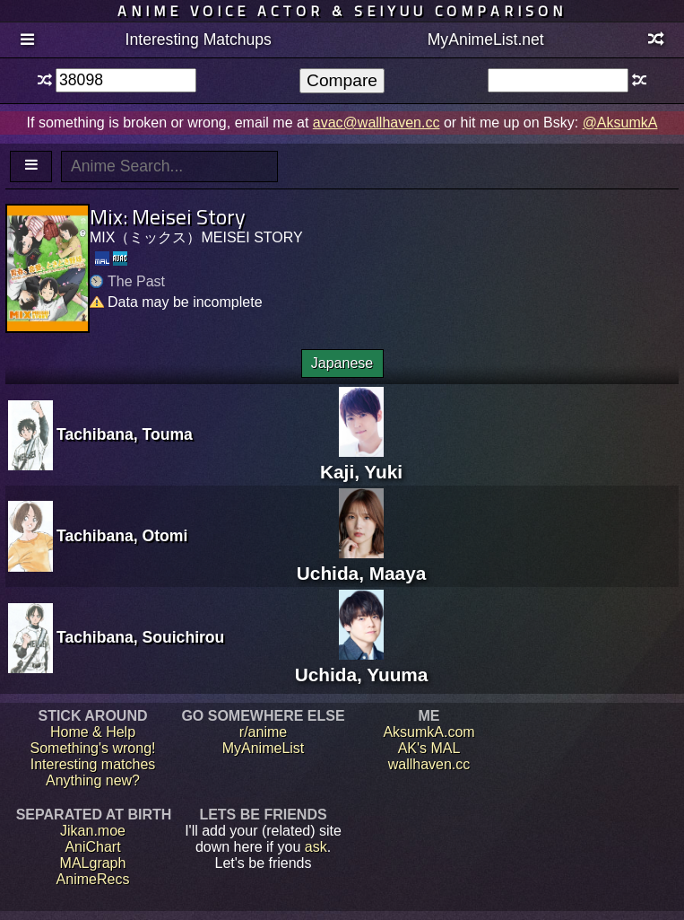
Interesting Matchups (199, 39)
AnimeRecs (93, 879)
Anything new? (93, 780)
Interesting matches (93, 764)
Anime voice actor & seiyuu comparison (342, 11)
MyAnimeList (263, 748)
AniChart (92, 846)
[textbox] (126, 80)
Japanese (342, 363)
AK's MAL (429, 748)
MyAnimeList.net (486, 39)
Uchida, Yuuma (362, 664)
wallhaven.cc (429, 764)
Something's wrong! (92, 748)
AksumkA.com (428, 732)
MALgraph (93, 863)
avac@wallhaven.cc (376, 122)
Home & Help (92, 732)
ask (316, 846)
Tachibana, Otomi (121, 536)
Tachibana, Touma (124, 434)
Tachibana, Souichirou (140, 637)
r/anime (263, 732)
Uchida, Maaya (361, 562)
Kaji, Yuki (361, 461)
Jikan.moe (93, 830)
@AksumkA (620, 122)
